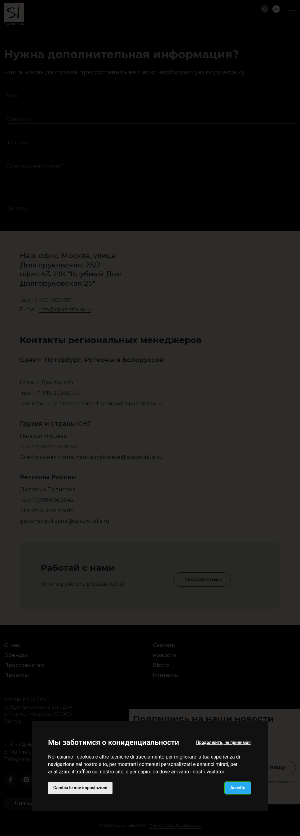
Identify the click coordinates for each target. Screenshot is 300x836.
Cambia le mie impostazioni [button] (80, 787)
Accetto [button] (237, 787)
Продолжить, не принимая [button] (223, 742)
